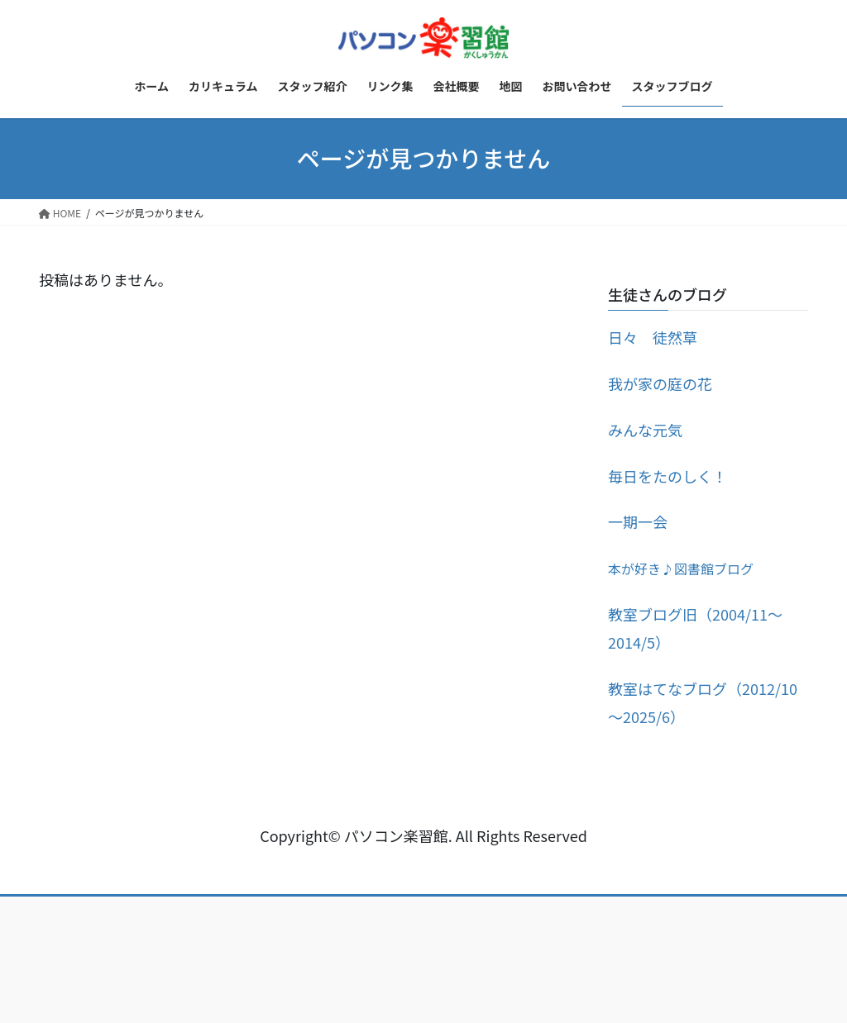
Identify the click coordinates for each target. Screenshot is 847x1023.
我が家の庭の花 (660, 383)
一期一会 (638, 521)
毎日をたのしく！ (667, 476)
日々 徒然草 (652, 337)
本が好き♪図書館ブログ (681, 568)
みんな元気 (645, 429)
